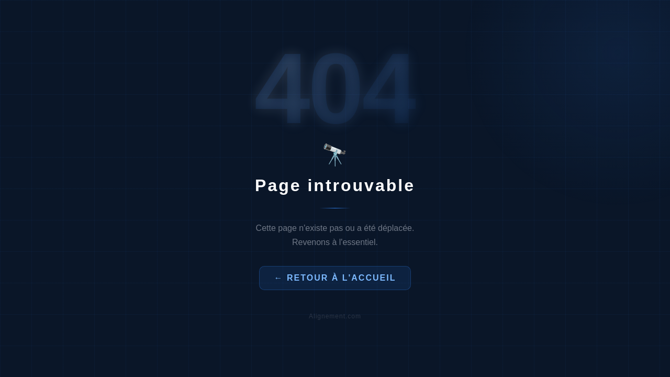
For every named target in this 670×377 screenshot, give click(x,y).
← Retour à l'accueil (335, 277)
